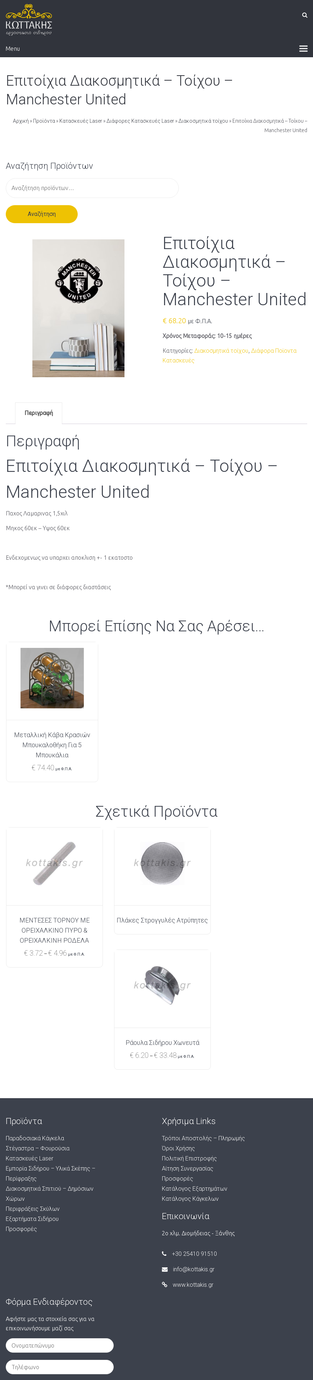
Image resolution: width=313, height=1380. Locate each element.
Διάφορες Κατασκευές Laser (140, 121)
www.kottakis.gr (187, 1184)
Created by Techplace (156, 1369)
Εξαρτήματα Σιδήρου (32, 1118)
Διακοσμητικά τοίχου (203, 121)
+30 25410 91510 (189, 1153)
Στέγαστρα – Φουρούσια (37, 1047)
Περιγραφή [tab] (38, 413)
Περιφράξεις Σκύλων (33, 1108)
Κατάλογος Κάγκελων (190, 1098)
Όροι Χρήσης (178, 1047)
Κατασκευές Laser (80, 121)
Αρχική (21, 121)
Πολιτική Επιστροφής (189, 1057)
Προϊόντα (44, 121)
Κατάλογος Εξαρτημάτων (194, 1087)
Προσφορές (21, 1128)
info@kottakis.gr (188, 1168)
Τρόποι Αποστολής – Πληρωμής (203, 1037)
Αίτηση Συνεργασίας (187, 1067)
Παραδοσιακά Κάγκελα (35, 1037)
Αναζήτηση (42, 214)
